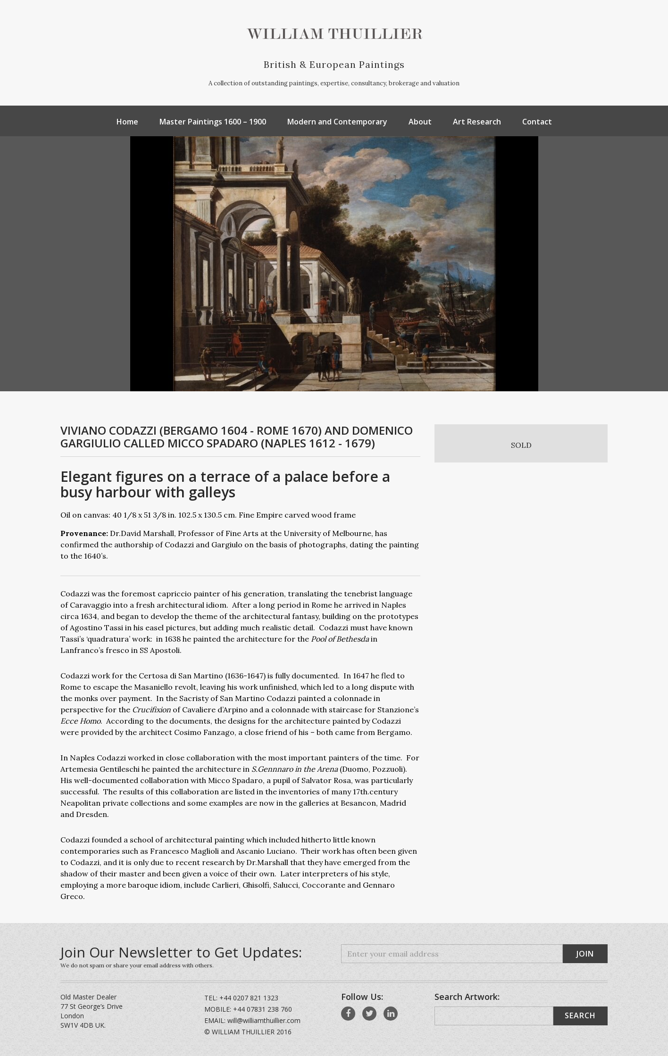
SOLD (521, 445)
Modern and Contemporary (337, 121)
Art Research (477, 121)
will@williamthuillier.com (264, 1020)
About (420, 121)
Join (585, 954)
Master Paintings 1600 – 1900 (212, 121)
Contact (537, 121)
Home (127, 121)
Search (580, 1015)
